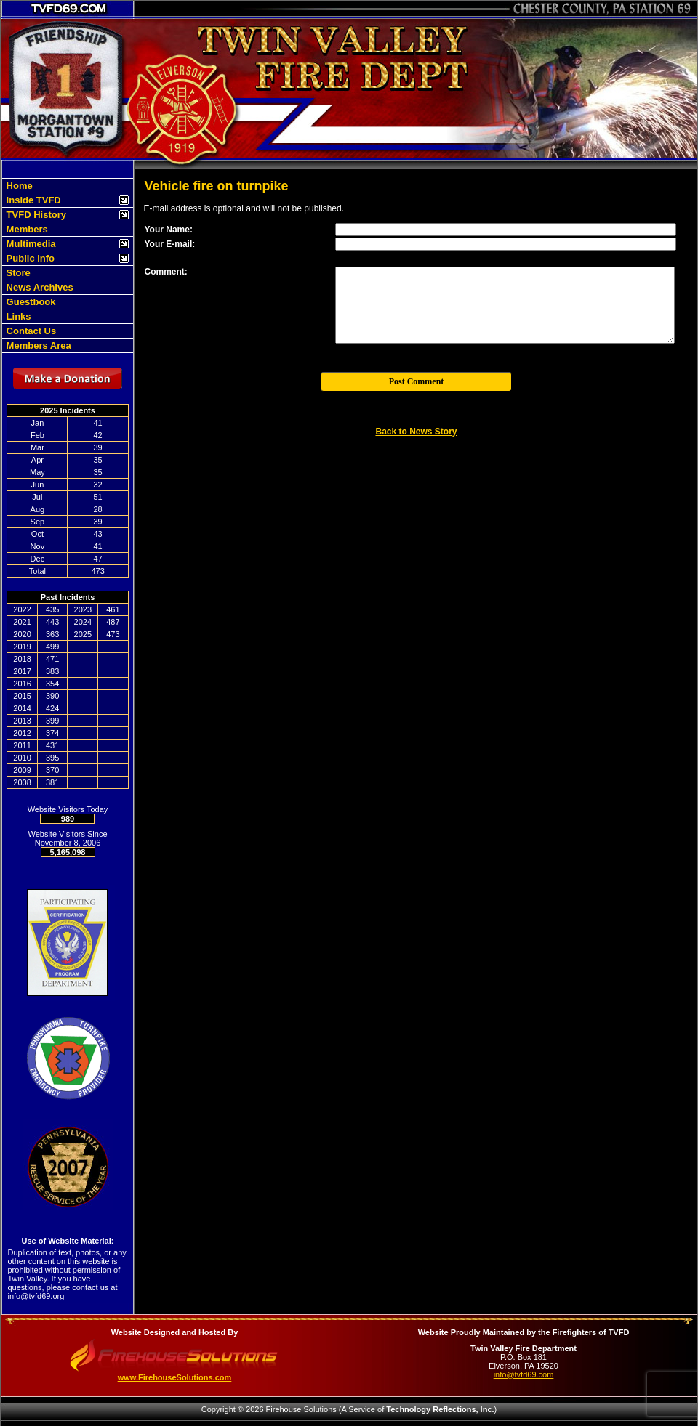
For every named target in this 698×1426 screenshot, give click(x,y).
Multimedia (30, 243)
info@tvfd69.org (36, 1296)
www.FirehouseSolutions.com (175, 1377)
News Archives (38, 287)
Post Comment (416, 381)
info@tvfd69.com (524, 1374)
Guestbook (30, 301)
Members (26, 229)
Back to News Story (416, 431)
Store (17, 272)
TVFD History (35, 214)
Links (17, 316)
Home (18, 185)
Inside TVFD (32, 200)
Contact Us (30, 330)
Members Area (37, 345)
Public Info (29, 258)
